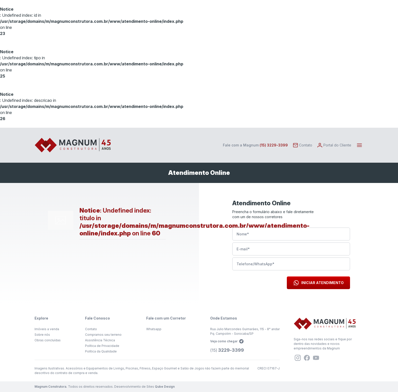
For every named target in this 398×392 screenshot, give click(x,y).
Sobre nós (42, 335)
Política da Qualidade (101, 351)
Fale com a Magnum (255, 145)
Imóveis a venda (47, 329)
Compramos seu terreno (103, 335)
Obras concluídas (48, 340)
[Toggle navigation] (359, 145)
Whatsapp (153, 329)
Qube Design (165, 386)
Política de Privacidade (102, 346)
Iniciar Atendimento (318, 283)
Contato (91, 329)
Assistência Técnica (100, 340)
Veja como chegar (227, 341)
